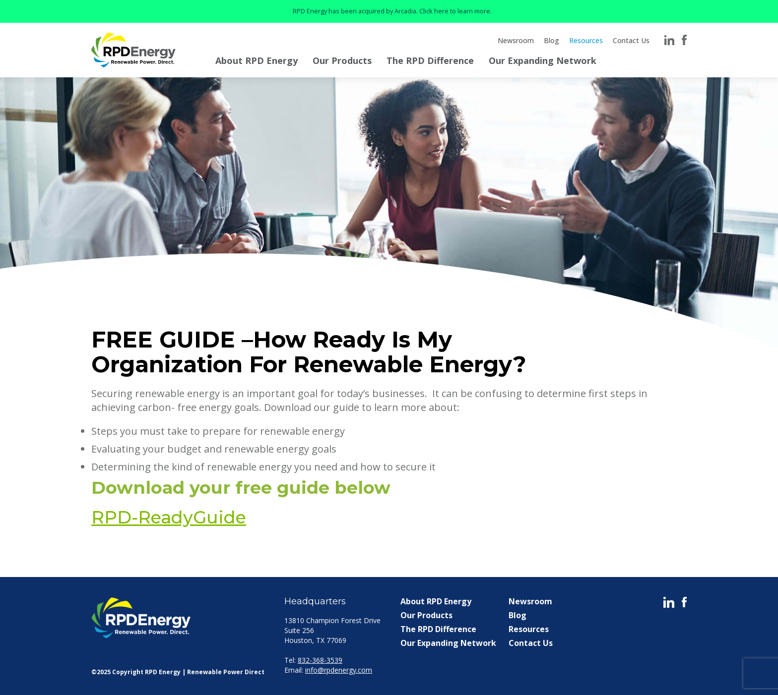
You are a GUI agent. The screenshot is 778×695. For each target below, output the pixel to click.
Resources (586, 40)
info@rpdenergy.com (338, 670)
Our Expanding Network (542, 60)
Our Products (342, 60)
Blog (551, 40)
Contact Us (631, 40)
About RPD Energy (256, 60)
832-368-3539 (320, 660)
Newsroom (516, 40)
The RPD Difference (430, 60)
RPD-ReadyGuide (168, 517)
